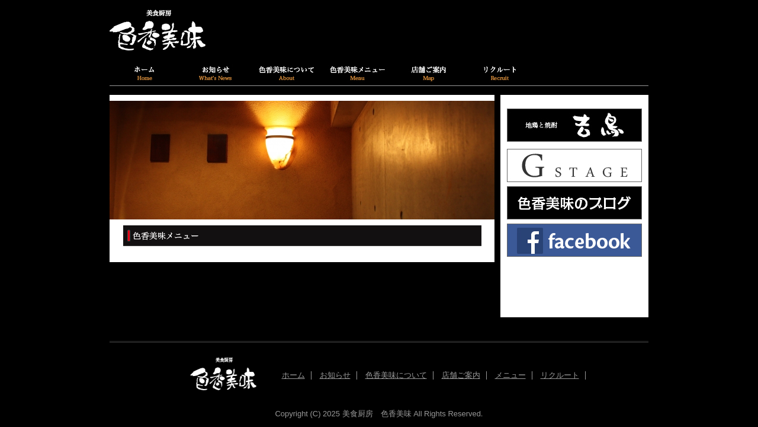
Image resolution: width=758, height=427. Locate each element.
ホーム (293, 375)
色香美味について (396, 375)
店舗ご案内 (461, 375)
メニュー (510, 375)
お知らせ (335, 375)
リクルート (560, 375)
